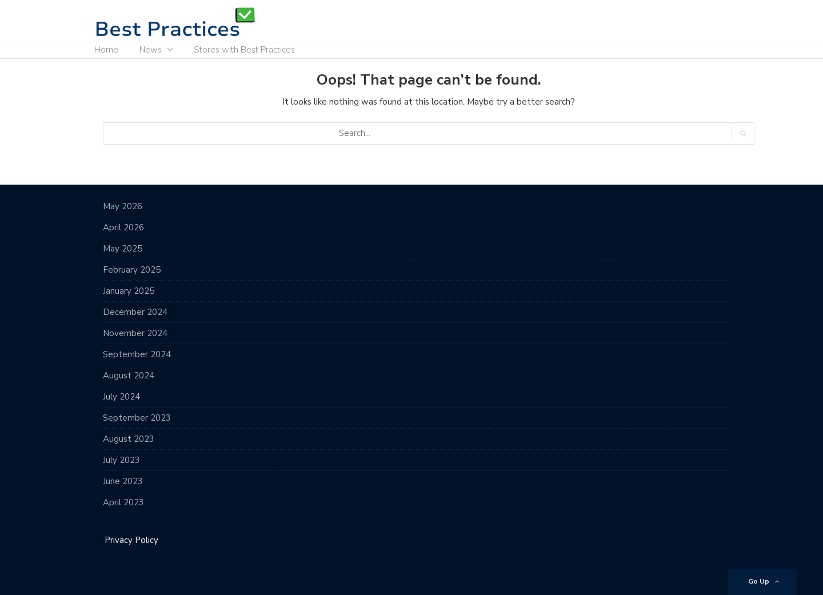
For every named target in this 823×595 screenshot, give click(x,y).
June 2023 (123, 481)
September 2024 (137, 354)
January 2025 (128, 291)
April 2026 (123, 227)
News (150, 49)
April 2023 (123, 502)
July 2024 (121, 396)
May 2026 (122, 206)
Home (106, 49)
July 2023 (121, 460)
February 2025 (132, 269)
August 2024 (128, 375)
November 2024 (135, 333)
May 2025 (122, 248)
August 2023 (128, 439)
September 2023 (137, 418)
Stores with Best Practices (244, 49)
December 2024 (135, 312)
